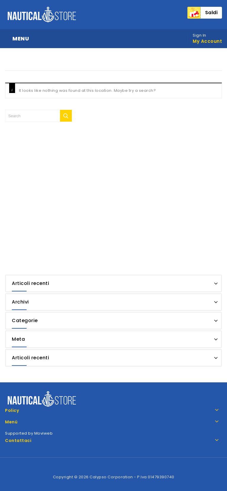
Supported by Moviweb (29, 433)
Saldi (211, 12)
